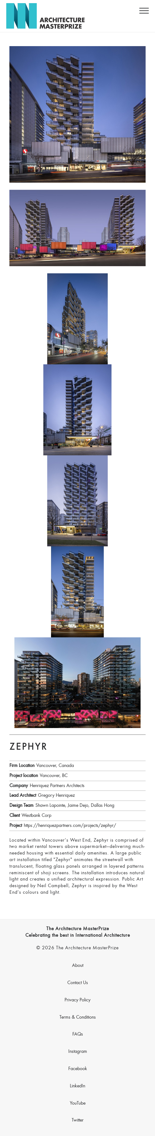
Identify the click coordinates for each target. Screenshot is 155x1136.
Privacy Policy (77, 1000)
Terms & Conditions (77, 1017)
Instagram (77, 1051)
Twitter (78, 1120)
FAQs (77, 1034)
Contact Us (77, 982)
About (77, 965)
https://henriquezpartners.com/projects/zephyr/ (70, 825)
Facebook (77, 1068)
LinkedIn (77, 1086)
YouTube (77, 1103)
